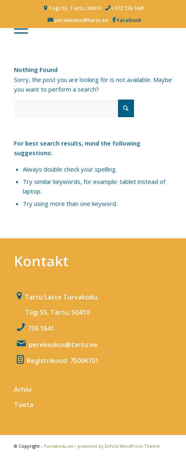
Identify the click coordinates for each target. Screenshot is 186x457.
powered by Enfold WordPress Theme (119, 446)
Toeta (23, 404)
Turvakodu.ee (59, 446)
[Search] (74, 108)
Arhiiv (23, 389)
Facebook (129, 20)
